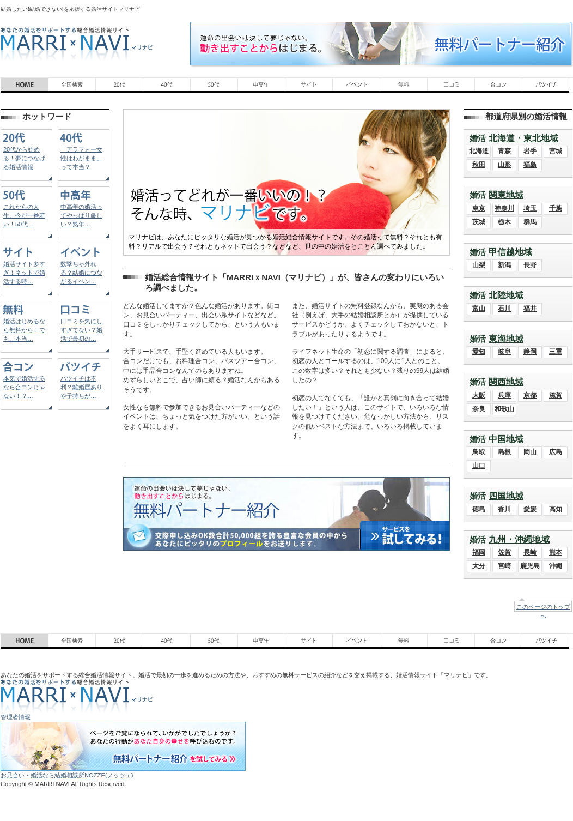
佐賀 (504, 552)
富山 (478, 308)
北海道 (479, 151)
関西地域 (506, 382)
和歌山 (504, 409)
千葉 (555, 208)
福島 (530, 164)
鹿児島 (530, 566)
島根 (504, 452)
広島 (555, 452)
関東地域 (506, 195)
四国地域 (506, 495)
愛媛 (530, 509)
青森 (504, 151)
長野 (530, 265)
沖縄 (555, 566)
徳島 (478, 509)
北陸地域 (506, 295)
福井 (530, 308)
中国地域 (506, 439)
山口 (478, 465)
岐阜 (504, 351)
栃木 (504, 222)
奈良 (478, 409)
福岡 (478, 552)
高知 (555, 509)
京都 (530, 395)
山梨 (478, 265)
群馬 (530, 222)
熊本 (555, 552)
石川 (504, 308)
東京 (478, 208)
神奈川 (504, 208)
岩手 (530, 151)
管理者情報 (16, 717)
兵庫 (504, 395)
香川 (504, 509)
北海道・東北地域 (523, 138)
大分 (478, 566)
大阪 (478, 395)
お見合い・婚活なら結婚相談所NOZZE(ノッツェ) (67, 775)
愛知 (478, 351)
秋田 (478, 164)
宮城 (555, 151)
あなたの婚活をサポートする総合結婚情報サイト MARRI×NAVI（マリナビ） (77, 44)
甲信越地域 (510, 252)
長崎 (530, 552)
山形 (504, 164)
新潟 (504, 265)
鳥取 (478, 452)
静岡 (530, 351)
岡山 (530, 452)
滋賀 (555, 395)
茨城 (478, 222)
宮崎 (504, 566)
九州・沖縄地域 (519, 539)
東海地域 (506, 338)
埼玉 (530, 208)
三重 (555, 351)
